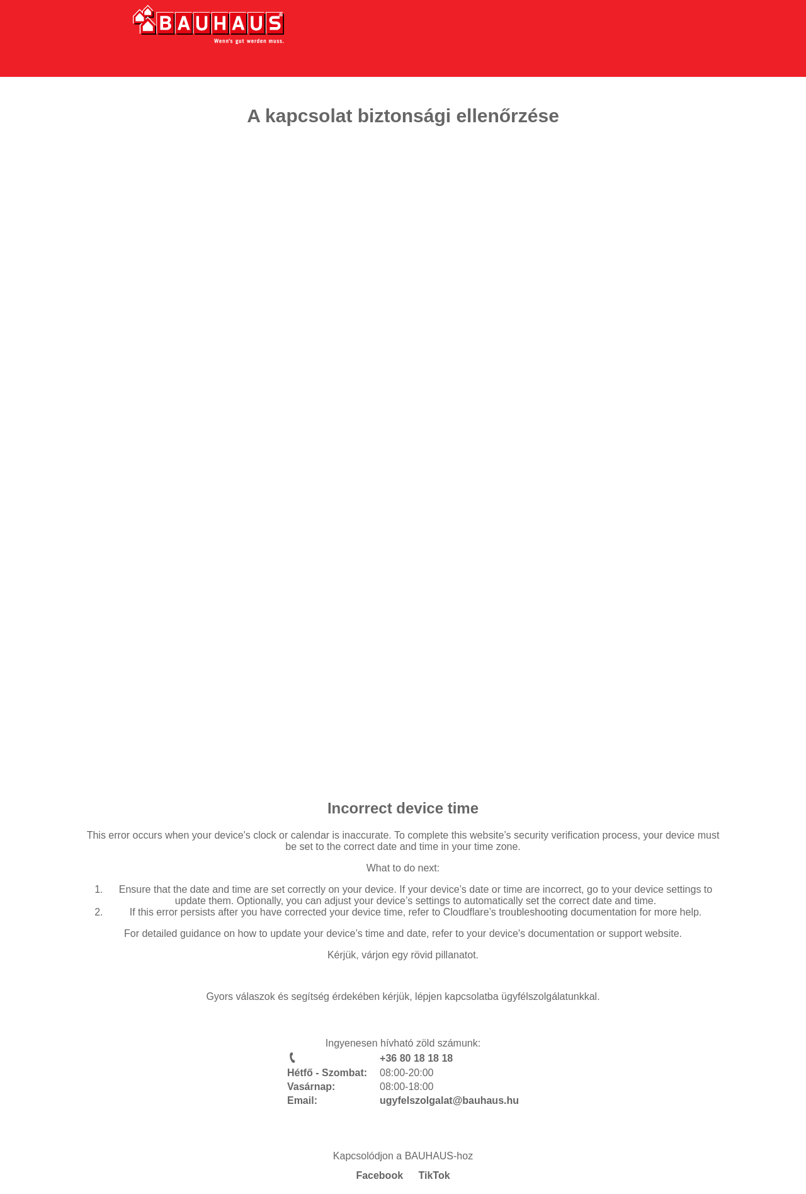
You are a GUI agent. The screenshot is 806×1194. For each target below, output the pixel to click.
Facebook (379, 1175)
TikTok (434, 1175)
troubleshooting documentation (568, 912)
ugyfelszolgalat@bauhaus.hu (449, 1100)
